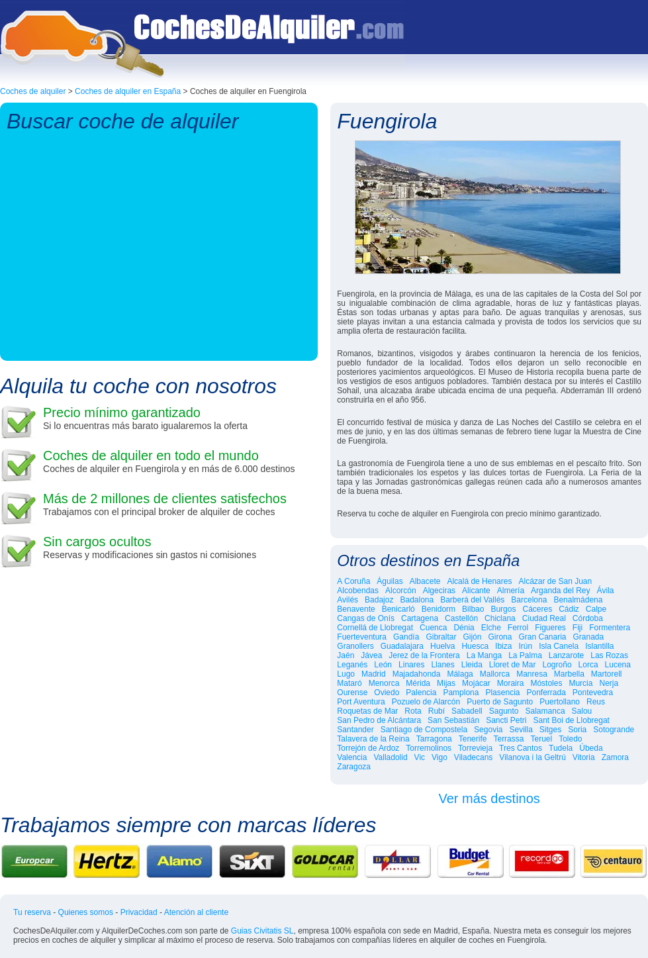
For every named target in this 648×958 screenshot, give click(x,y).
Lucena (618, 664)
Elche (491, 627)
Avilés (347, 599)
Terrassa (508, 738)
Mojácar (476, 683)
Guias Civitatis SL (262, 930)
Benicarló (398, 609)
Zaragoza (354, 766)
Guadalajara (402, 646)
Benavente (356, 609)
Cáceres (537, 609)
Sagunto (504, 711)
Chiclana (500, 618)
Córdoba (588, 618)
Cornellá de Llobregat (375, 627)
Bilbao (473, 609)
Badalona (417, 599)
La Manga (484, 655)
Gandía (406, 637)
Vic (419, 757)
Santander (355, 729)
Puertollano (559, 701)
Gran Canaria (542, 637)
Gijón (472, 637)
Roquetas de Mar (367, 711)
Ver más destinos (488, 798)
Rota (412, 711)
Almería (510, 590)
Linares (411, 664)
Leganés (352, 664)
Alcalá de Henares (479, 581)
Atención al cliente (196, 912)
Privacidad (139, 912)
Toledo (570, 738)
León (383, 664)
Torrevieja (475, 748)
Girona (500, 637)
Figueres (550, 627)
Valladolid (390, 757)
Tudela (561, 748)
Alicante (476, 590)
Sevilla (520, 729)
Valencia (352, 757)
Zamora (615, 757)
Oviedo (386, 692)
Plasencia (502, 692)
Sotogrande (613, 729)
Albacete (425, 581)
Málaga (460, 674)
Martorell (606, 674)
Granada (588, 637)
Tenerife (473, 738)
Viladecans (473, 757)
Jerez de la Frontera (424, 655)
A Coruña (353, 581)
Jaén (345, 655)
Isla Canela (559, 646)
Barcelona (529, 599)
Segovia (488, 729)
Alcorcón (400, 590)
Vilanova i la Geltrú (532, 757)
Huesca (474, 646)
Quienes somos (85, 912)
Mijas (446, 683)
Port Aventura (361, 701)
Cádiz (569, 609)
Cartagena (419, 618)
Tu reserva (32, 912)
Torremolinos (428, 748)
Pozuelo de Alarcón (426, 701)
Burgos (503, 609)
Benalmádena (577, 599)
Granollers (355, 646)
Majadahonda (417, 674)
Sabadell (467, 711)
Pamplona (461, 692)
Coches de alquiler (33, 91)
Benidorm (438, 609)
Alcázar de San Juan (555, 581)
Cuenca (433, 627)
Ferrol (518, 627)
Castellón (461, 618)
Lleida (472, 664)
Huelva (442, 646)
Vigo (439, 757)
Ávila (605, 590)
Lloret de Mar (512, 664)
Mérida (418, 683)
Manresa (531, 674)
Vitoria (584, 757)
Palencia (421, 692)
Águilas (389, 581)
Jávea (371, 655)
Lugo (346, 674)
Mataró (349, 683)
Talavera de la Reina (373, 738)
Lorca (588, 664)
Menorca (384, 683)
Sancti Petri (506, 720)
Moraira (510, 683)
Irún (525, 646)
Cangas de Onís (365, 618)
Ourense (352, 692)
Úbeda (590, 748)
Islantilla (599, 646)
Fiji (577, 627)
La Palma (525, 655)
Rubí (436, 711)
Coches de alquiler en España (128, 91)
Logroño (557, 664)
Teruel (541, 738)
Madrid (373, 674)
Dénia (463, 627)
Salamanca (545, 711)
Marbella (569, 674)
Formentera (609, 627)
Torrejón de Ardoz (368, 748)
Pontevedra (593, 692)
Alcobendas (358, 590)
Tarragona (434, 738)
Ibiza (503, 646)
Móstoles (546, 683)
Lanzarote (566, 655)
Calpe (596, 609)
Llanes (442, 664)
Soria (577, 729)
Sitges (550, 729)
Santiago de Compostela (424, 729)
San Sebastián (453, 720)
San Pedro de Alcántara (379, 720)
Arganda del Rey (560, 590)
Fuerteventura (362, 637)
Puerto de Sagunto (500, 701)
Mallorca (495, 674)
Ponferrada (545, 692)
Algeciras (439, 590)
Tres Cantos (520, 748)
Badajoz (379, 599)
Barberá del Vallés (472, 599)
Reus (595, 701)
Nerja (608, 683)
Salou (582, 711)
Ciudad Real (544, 618)
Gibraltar (441, 637)
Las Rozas (609, 655)
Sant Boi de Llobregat (571, 720)
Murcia (580, 683)
